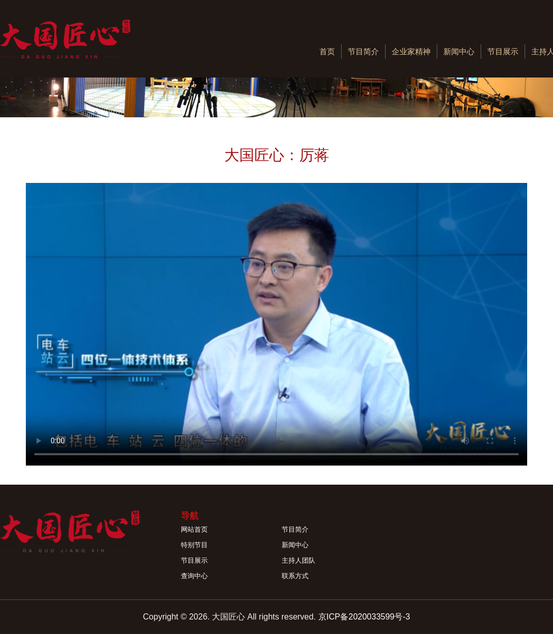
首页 (327, 52)
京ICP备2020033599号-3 (364, 616)
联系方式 (295, 576)
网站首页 (194, 529)
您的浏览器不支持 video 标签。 (276, 324)
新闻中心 (458, 52)
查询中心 (194, 576)
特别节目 (194, 545)
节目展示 (502, 52)
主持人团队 (298, 560)
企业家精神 (411, 52)
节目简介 (363, 52)
